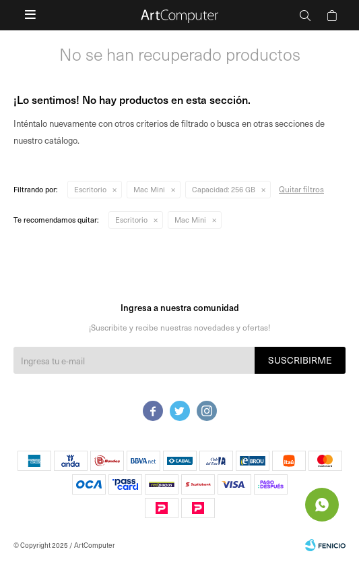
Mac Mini (149, 189)
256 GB (223, 189)
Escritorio (90, 189)
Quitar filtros (301, 189)
